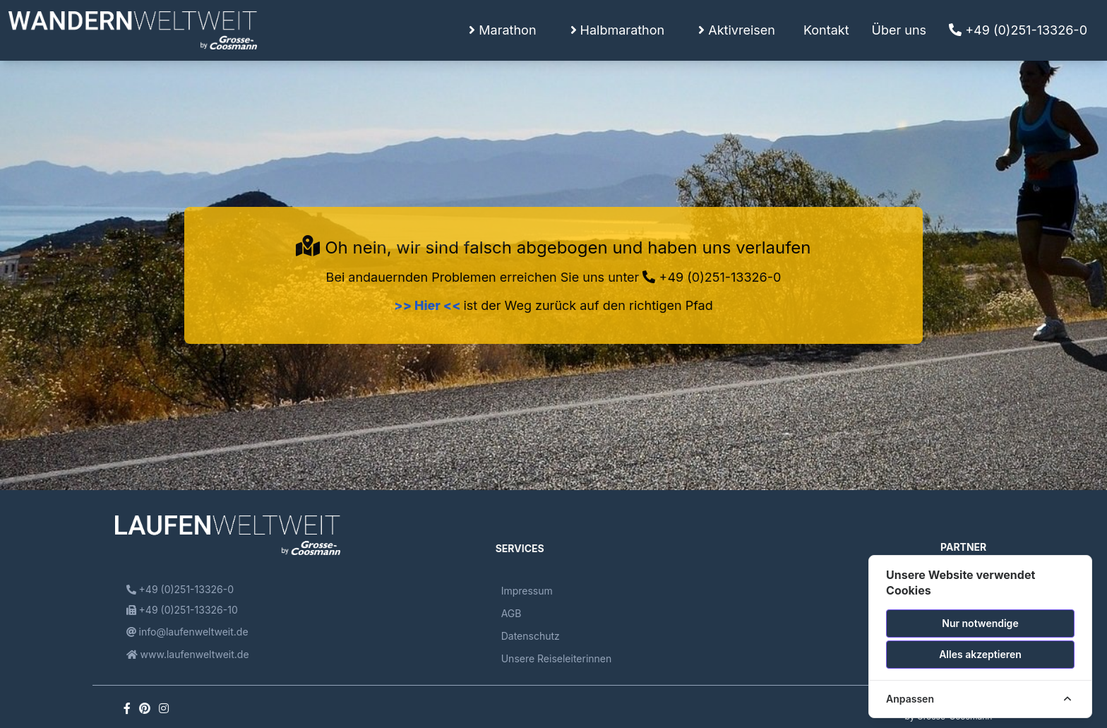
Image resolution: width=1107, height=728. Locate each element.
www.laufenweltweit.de (187, 654)
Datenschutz (530, 636)
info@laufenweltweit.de (187, 632)
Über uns (899, 30)
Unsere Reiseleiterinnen (556, 658)
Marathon (502, 30)
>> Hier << (428, 305)
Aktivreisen (736, 30)
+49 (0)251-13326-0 (1018, 30)
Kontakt (826, 30)
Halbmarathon (617, 30)
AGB (511, 613)
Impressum (527, 591)
